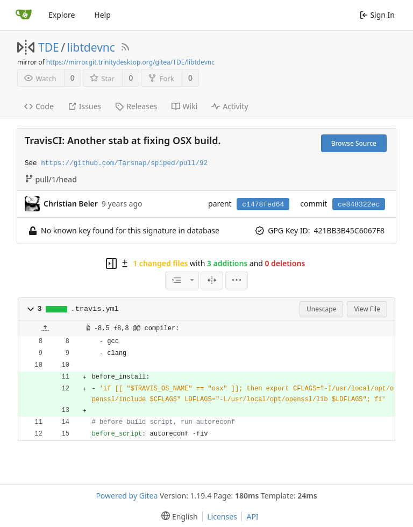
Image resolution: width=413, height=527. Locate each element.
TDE (48, 47)
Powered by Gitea (127, 495)
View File (367, 309)
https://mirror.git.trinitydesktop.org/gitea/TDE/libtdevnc (130, 62)
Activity (229, 106)
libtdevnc (91, 47)
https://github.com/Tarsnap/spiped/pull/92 (124, 163)
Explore (61, 15)
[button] (30, 309)
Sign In (377, 15)
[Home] (24, 15)
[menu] (236, 280)
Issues (84, 106)
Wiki (185, 106)
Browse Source (353, 143)
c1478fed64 (263, 205)
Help (102, 15)
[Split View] (212, 280)
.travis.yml (95, 309)
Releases (136, 106)
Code (39, 106)
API (252, 516)
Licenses (222, 516)
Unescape (321, 309)
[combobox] (181, 280)
